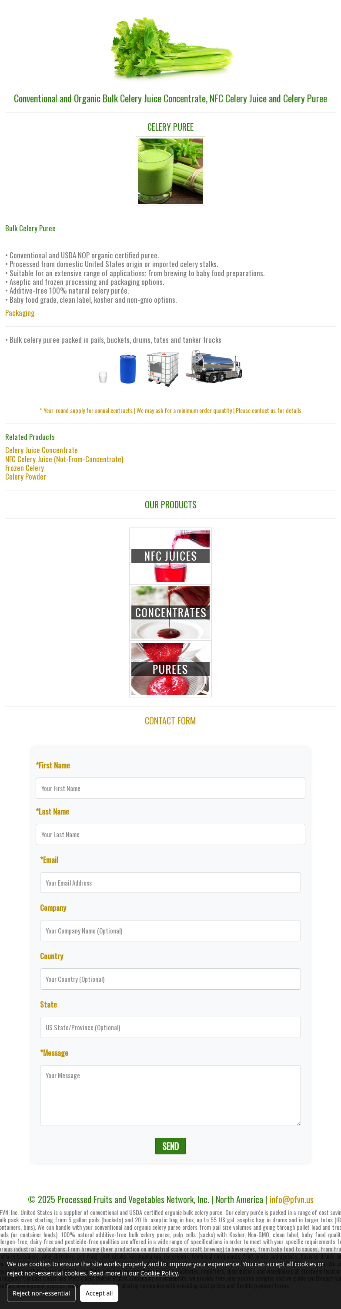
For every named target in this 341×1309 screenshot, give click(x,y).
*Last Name (52, 811)
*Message (54, 1052)
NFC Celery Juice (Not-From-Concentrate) (64, 458)
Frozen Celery (24, 467)
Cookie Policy (159, 1273)
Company (53, 907)
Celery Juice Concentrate (41, 449)
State (48, 1004)
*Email (49, 859)
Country (51, 955)
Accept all (99, 1293)
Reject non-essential (41, 1293)
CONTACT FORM (170, 720)
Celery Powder (25, 476)
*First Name (53, 765)
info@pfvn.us (292, 1199)
